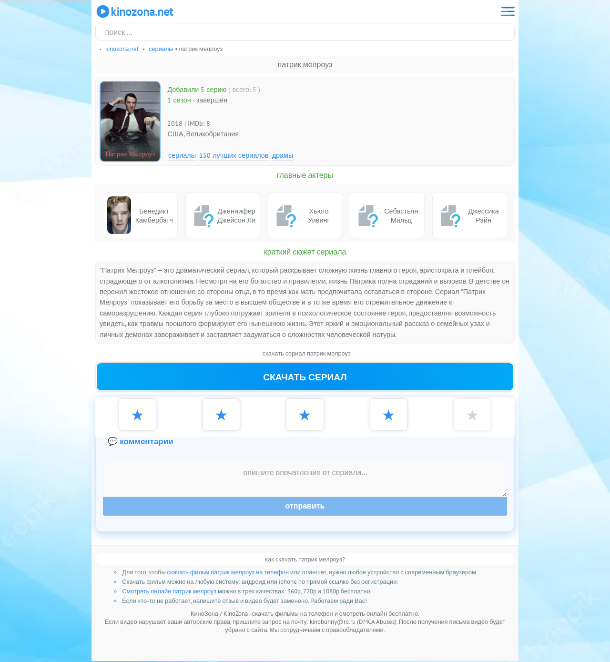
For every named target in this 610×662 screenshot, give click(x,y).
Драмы (283, 155)
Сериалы (182, 155)
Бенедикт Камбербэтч (140, 215)
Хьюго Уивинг (301, 215)
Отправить (305, 507)
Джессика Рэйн (468, 215)
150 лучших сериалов (233, 155)
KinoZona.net (134, 11)
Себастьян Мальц (386, 215)
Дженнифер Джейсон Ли (223, 215)
